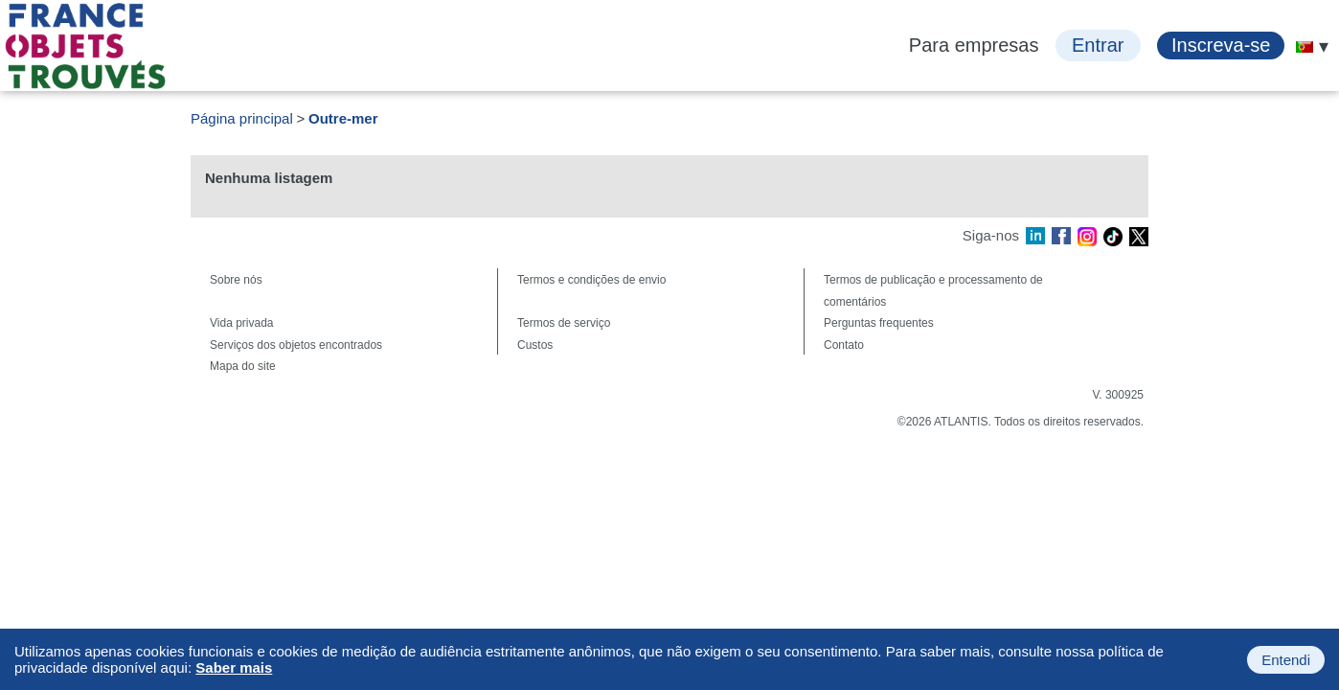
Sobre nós (236, 280)
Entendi (1285, 660)
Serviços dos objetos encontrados (296, 345)
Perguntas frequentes (879, 323)
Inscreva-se (1220, 45)
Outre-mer (343, 118)
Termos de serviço (563, 323)
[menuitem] (1304, 47)
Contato (844, 345)
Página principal (242, 118)
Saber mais (233, 667)
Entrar (1097, 45)
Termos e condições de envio (591, 280)
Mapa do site (243, 366)
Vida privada (242, 323)
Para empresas (974, 45)
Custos (535, 345)
